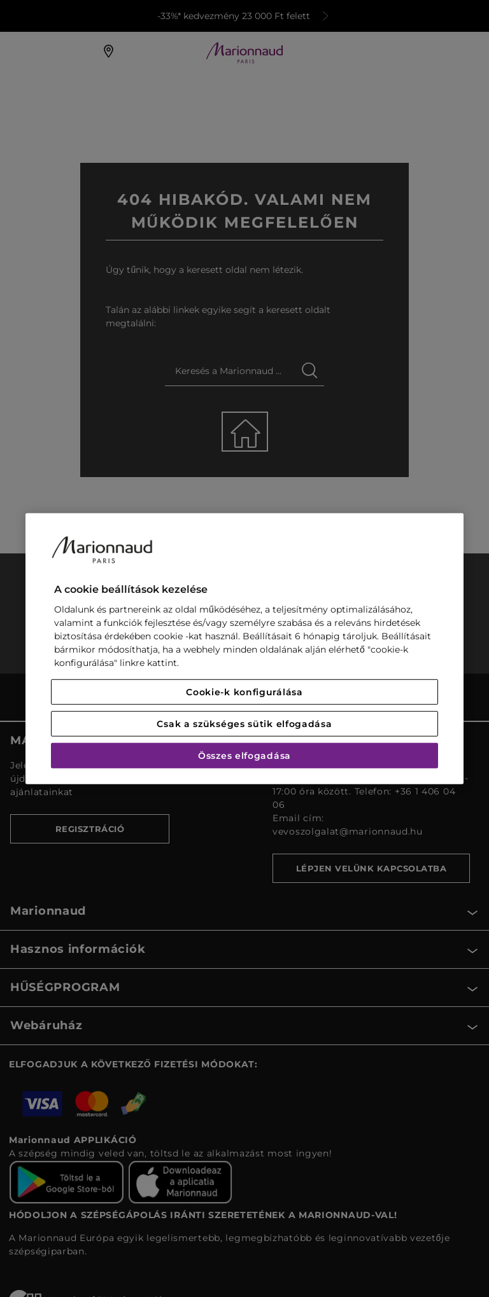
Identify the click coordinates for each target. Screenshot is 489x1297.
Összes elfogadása (244, 755)
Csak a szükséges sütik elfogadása (244, 724)
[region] (244, 648)
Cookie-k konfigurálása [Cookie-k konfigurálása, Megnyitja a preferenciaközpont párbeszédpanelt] (244, 692)
